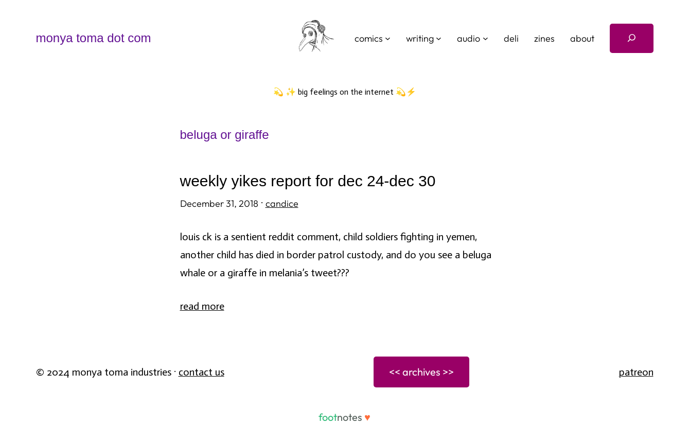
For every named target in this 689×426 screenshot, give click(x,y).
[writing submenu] (438, 38)
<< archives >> (421, 371)
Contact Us (201, 372)
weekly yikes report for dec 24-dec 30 (308, 180)
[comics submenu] (388, 38)
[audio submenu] (485, 38)
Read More (202, 306)
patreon (636, 372)
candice (282, 203)
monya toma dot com (93, 38)
